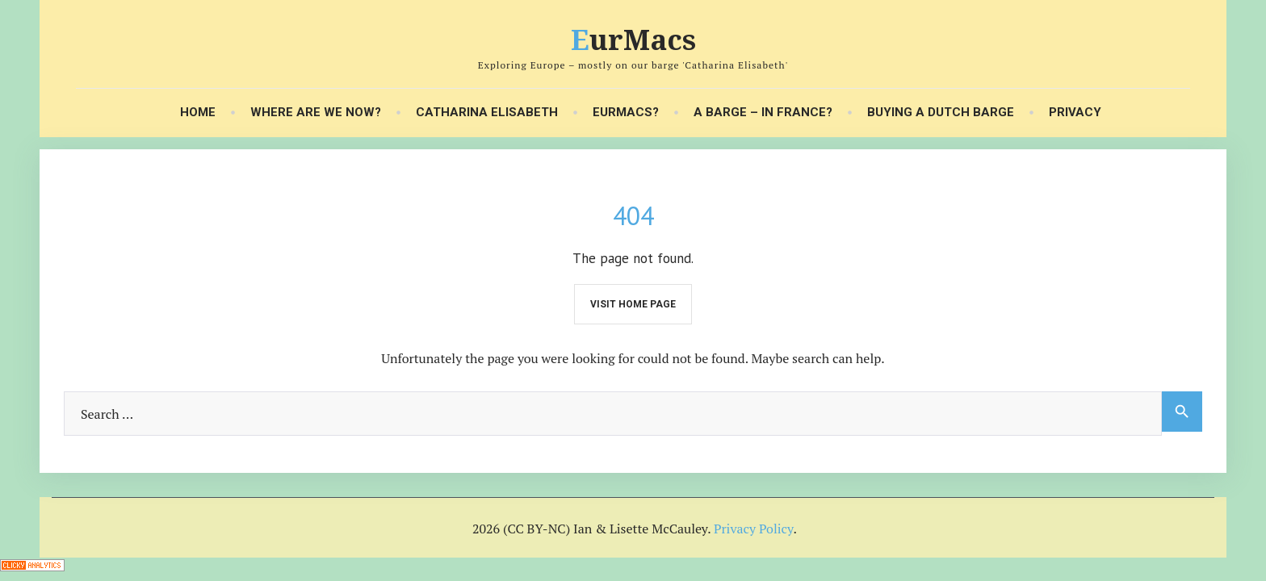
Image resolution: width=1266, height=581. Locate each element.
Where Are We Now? (315, 113)
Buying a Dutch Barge (940, 113)
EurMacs (633, 39)
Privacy (1075, 113)
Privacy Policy (754, 528)
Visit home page (633, 304)
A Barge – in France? (763, 113)
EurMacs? (626, 113)
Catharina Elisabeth (487, 113)
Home (198, 113)
